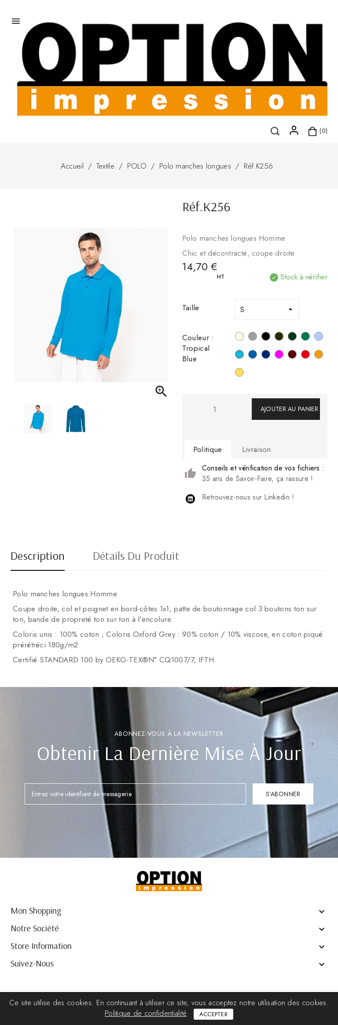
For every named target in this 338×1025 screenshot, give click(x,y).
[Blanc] (239, 337)
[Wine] (292, 355)
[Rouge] (305, 355)
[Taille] (267, 309)
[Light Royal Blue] (252, 355)
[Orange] (318, 355)
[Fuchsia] (279, 355)
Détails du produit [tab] (136, 557)
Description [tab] (38, 557)
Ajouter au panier (289, 408)
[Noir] (265, 337)
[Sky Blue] (318, 337)
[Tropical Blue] (239, 355)
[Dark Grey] (279, 337)
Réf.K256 (258, 166)
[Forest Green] (292, 337)
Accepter (213, 1014)
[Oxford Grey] (252, 337)
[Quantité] (214, 409)
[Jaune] (239, 373)
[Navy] (265, 355)
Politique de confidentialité (146, 1013)
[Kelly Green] (305, 337)
